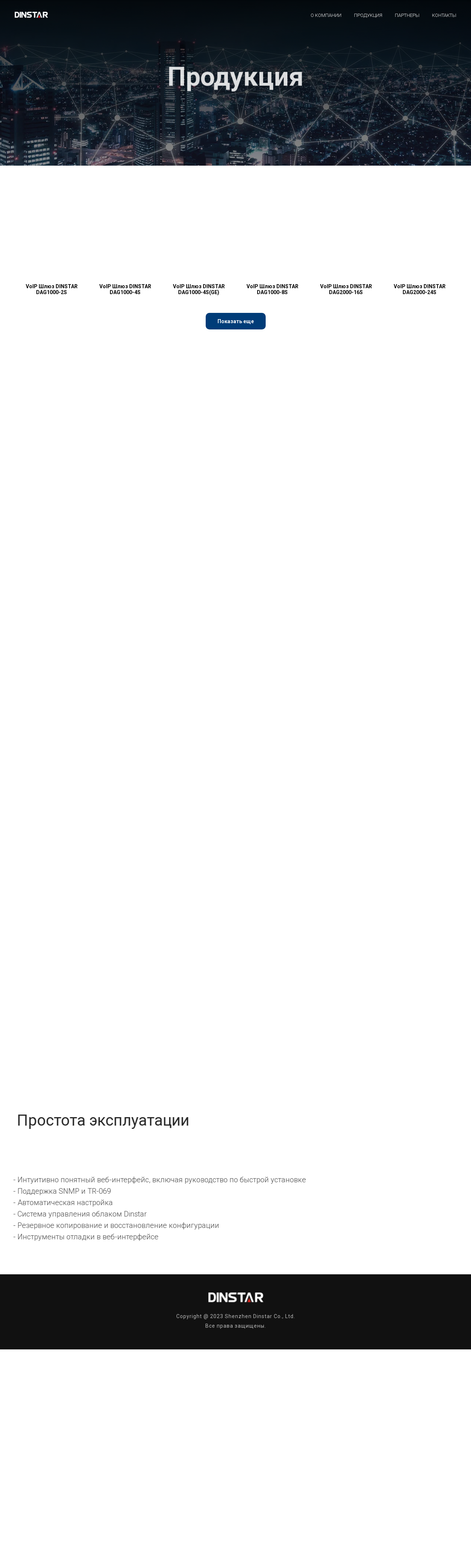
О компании (326, 15)
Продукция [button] (368, 15)
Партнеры (407, 15)
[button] (236, 321)
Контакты (444, 15)
